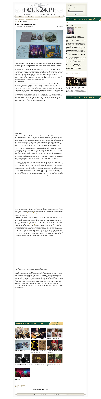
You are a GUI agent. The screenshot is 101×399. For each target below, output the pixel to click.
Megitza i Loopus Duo (22, 345)
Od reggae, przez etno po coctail (22, 359)
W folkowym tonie (42, 17)
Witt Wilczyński (23, 21)
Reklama (56, 394)
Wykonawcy (56, 17)
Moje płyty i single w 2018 (54, 333)
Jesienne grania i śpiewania (38, 333)
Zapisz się (76, 14)
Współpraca (45, 394)
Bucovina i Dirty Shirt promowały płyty (22, 374)
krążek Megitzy (31, 223)
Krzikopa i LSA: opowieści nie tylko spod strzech (38, 346)
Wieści (20, 17)
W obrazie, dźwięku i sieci (72, 74)
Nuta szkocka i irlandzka (35, 19)
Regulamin (67, 394)
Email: (69, 10)
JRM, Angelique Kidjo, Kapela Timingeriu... (54, 346)
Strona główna (39, 9)
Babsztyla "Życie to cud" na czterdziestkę (38, 360)
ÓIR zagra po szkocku (22, 333)
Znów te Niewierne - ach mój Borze (54, 360)
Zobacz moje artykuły (79, 27)
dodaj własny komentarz (20, 387)
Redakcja (33, 394)
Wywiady (29, 17)
